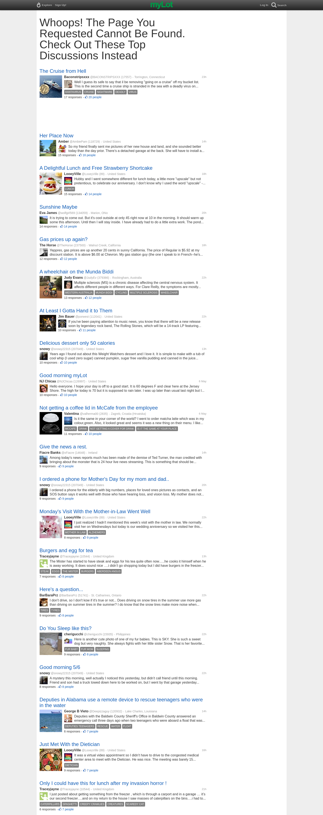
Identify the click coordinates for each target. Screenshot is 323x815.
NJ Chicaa (48, 381)
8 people (68, 576)
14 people (95, 194)
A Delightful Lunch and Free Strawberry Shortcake (96, 168)
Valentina (72, 413)
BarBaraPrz (49, 595)
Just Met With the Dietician (70, 744)
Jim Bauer (66, 316)
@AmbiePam (78, 141)
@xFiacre (67, 452)
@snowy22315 (61, 349)
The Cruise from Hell (63, 71)
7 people (92, 731)
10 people (70, 362)
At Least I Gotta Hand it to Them (76, 310)
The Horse (48, 245)
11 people (89, 330)
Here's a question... (61, 589)
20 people (95, 97)
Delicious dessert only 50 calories (77, 343)
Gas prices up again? (64, 239)
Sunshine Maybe (59, 207)
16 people (89, 155)
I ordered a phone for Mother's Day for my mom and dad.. (104, 479)
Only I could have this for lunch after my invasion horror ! (103, 783)
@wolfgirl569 (66, 213)
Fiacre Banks (50, 452)
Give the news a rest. (63, 447)
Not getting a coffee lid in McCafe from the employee (99, 408)
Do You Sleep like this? (66, 628)
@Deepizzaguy (99, 711)
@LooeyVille (90, 174)
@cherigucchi (93, 634)
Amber (63, 141)
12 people (70, 259)
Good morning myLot (63, 375)
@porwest (82, 316)
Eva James (48, 213)
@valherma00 (89, 413)
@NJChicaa (65, 381)
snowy (45, 349)
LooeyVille (72, 174)
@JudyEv (90, 277)
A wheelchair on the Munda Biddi (77, 271)
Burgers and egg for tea (66, 550)
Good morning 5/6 (60, 667)
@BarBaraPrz (68, 595)
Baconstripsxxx (76, 77)
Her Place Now (56, 135)
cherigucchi (73, 634)
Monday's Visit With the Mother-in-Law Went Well (95, 511)
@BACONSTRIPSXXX (105, 77)
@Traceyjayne (69, 556)
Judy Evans (73, 277)
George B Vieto (76, 711)
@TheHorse (65, 245)
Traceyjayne (50, 556)
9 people (68, 466)
